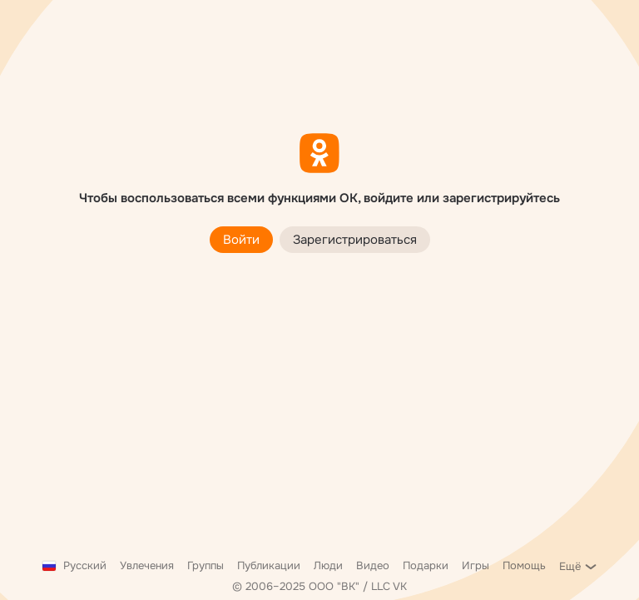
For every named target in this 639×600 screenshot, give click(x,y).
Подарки (425, 565)
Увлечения (147, 565)
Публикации (268, 565)
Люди (328, 565)
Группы (205, 565)
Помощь (524, 565)
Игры (475, 565)
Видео (372, 565)
